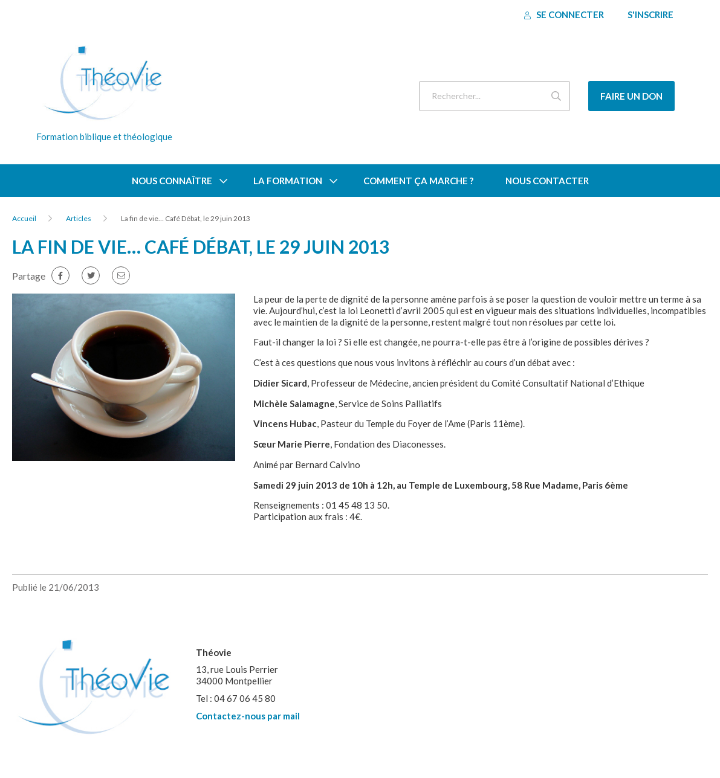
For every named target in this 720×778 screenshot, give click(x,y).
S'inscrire (650, 14)
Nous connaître (172, 180)
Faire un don (631, 96)
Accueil (24, 218)
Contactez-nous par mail (248, 715)
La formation (287, 180)
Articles (78, 218)
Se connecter (564, 14)
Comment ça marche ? (418, 180)
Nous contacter (547, 180)
